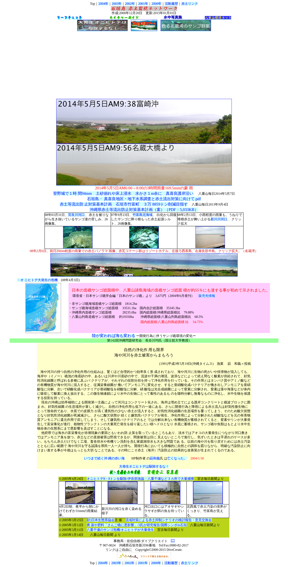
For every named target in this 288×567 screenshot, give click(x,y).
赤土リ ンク (189, 563)
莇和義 (155, 458)
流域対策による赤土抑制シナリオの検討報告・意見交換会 (168, 520)
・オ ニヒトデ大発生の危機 (37, 280)
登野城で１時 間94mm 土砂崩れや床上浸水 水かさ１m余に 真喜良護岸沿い (123, 193)
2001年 (143, 3)
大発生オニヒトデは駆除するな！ (144, 466)
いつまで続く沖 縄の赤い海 (104, 458)
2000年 (156, 3)
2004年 (103, 3)
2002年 (130, 3)
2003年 (117, 3)
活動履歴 (171, 3)
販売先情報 (207, 296)
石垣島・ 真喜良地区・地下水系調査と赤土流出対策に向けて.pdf (144, 199)
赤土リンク (189, 3)
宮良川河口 (76, 215)
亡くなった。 (177, 458)
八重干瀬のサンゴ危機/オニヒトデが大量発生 (120, 529)
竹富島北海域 (143, 215)
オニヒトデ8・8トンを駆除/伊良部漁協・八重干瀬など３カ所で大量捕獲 (140, 478)
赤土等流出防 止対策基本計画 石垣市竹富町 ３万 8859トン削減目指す (124, 204)
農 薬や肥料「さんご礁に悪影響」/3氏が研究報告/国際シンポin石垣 (137, 525)
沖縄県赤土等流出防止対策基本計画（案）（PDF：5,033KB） (144, 209)
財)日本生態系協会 (100, 520)
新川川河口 (219, 219)
